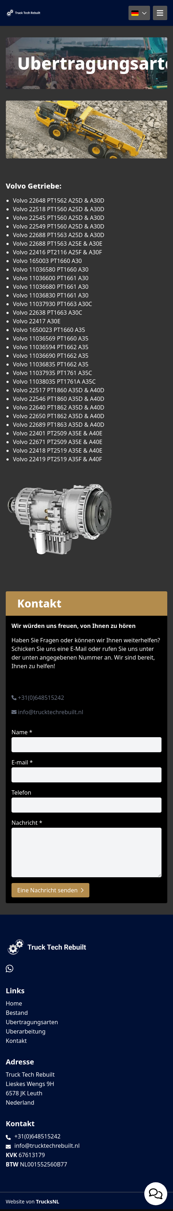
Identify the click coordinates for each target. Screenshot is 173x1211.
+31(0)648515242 (41, 698)
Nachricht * (86, 848)
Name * (86, 740)
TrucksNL (47, 1201)
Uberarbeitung (26, 1031)
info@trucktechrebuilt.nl (50, 712)
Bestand (17, 1013)
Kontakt (16, 1041)
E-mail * (86, 770)
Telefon (86, 801)
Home (14, 1003)
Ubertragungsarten (32, 1022)
